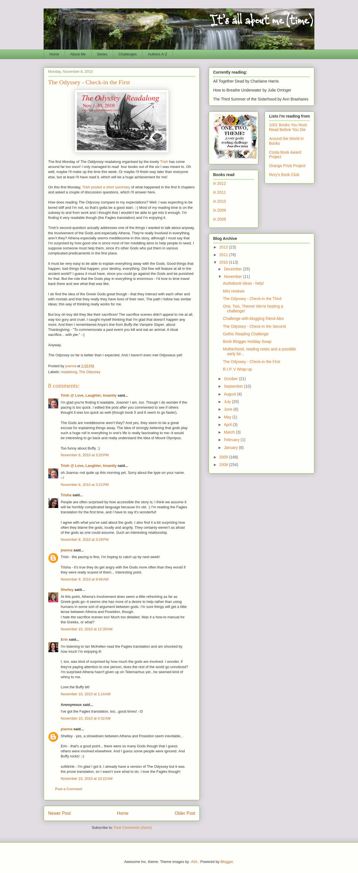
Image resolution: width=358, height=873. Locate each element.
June (228, 409)
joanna (66, 550)
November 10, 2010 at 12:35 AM (86, 629)
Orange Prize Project (287, 165)
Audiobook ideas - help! (243, 283)
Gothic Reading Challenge (245, 334)
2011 (224, 254)
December (233, 269)
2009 (224, 457)
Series (102, 54)
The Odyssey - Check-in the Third (252, 298)
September (234, 386)
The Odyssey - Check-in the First (251, 361)
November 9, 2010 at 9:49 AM (85, 579)
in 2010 (219, 201)
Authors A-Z (157, 54)
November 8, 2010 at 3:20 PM (85, 455)
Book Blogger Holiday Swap (247, 341)
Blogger (226, 862)
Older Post (185, 813)
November (233, 276)
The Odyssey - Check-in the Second (254, 326)
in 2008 (219, 219)
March (230, 432)
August (230, 394)
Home (54, 54)
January (231, 447)
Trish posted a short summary (106, 187)
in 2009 (219, 210)
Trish (164, 162)
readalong (69, 372)
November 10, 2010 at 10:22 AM (86, 778)
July (228, 401)
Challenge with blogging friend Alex (253, 318)
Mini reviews (233, 291)
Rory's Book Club (284, 174)
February (232, 439)
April (228, 424)
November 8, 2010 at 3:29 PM (85, 539)
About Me (78, 54)
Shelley (67, 590)
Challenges (128, 54)
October (231, 378)
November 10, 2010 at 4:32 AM (85, 718)
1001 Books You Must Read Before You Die (288, 127)
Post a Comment (68, 789)
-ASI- (194, 862)
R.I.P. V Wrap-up (237, 369)
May (228, 417)
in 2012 (219, 183)
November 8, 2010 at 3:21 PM (85, 485)
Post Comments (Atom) (133, 827)
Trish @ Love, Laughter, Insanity (89, 395)
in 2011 (219, 192)
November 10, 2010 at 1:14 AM (85, 694)
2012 (224, 247)
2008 (224, 464)
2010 (224, 262)
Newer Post (59, 813)
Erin (64, 639)
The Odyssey (89, 372)
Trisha (66, 495)
